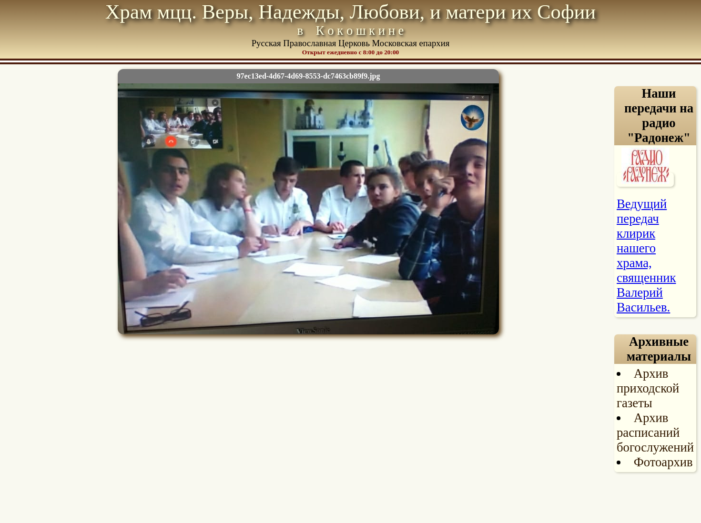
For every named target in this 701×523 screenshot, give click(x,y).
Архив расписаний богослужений (655, 432)
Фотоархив (663, 462)
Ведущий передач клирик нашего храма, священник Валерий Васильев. (646, 255)
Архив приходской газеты (648, 388)
